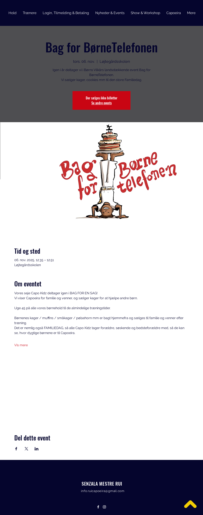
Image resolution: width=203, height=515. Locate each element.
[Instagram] (104, 507)
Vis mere (21, 345)
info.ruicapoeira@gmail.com (102, 491)
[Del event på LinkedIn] (37, 448)
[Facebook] (98, 507)
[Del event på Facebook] (16, 448)
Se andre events (101, 102)
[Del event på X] (26, 448)
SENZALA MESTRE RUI (102, 483)
